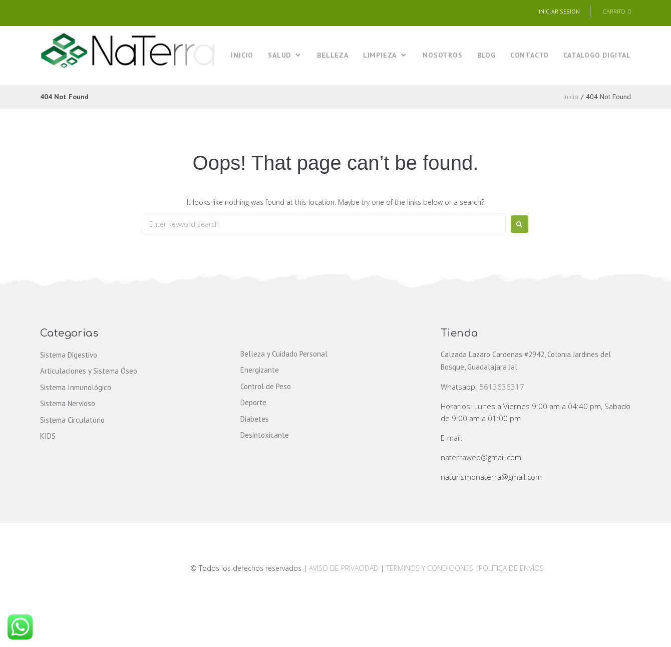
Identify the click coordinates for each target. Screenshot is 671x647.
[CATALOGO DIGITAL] (597, 56)
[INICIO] (242, 56)
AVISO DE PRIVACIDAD (344, 568)
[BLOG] (486, 56)
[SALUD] (285, 56)
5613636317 (501, 387)
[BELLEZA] (333, 56)
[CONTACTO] (529, 56)
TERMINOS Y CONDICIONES (430, 568)
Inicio (570, 97)
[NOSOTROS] (442, 56)
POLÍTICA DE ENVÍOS (511, 568)
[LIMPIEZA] (385, 56)
